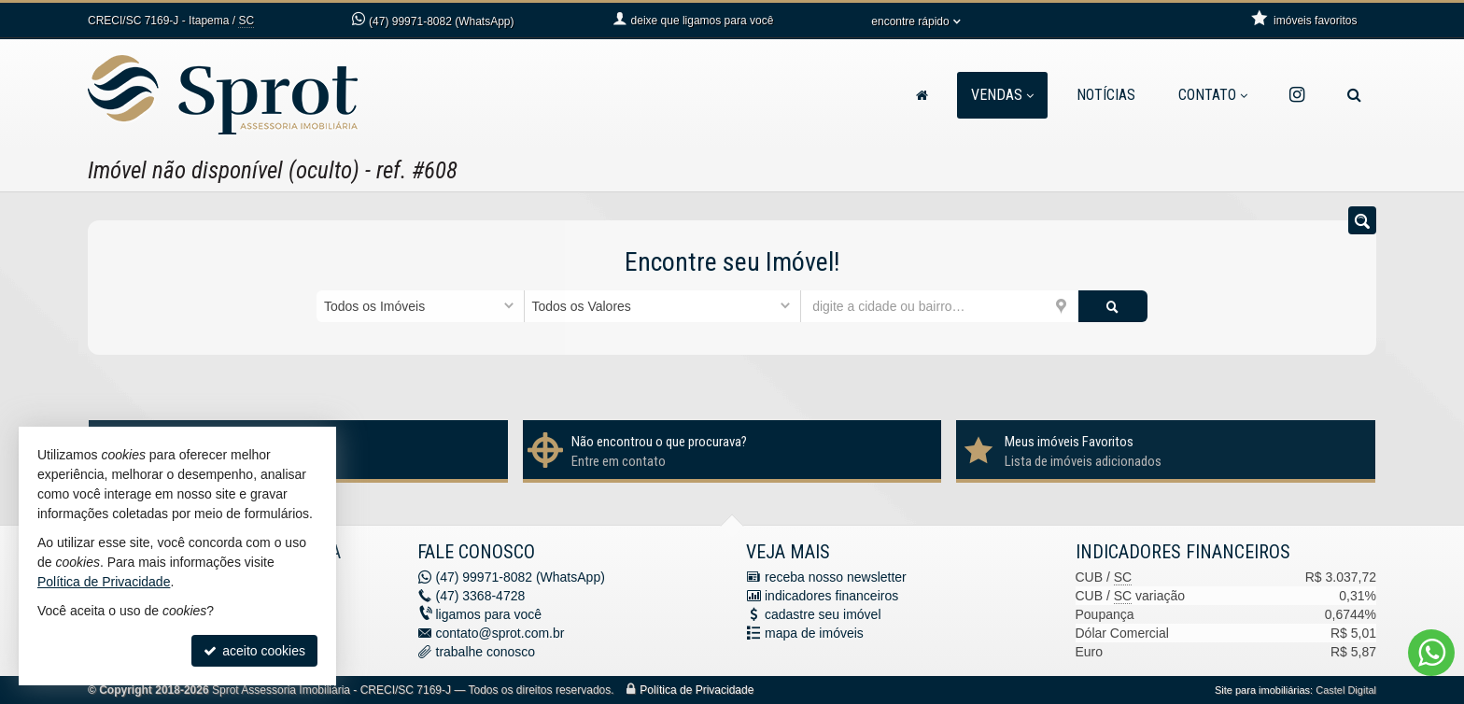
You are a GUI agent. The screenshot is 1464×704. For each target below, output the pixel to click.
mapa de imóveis (814, 633)
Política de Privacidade (696, 690)
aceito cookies (254, 650)
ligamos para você (489, 614)
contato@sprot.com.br (500, 633)
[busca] (1354, 95)
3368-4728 (481, 595)
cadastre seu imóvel (823, 614)
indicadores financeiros (831, 595)
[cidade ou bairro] (939, 306)
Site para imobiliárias (1262, 690)
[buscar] (1112, 306)
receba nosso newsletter (836, 577)
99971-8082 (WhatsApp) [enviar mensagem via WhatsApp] (441, 21)
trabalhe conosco (486, 651)
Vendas (1002, 95)
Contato (1212, 95)
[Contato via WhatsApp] (1431, 652)
